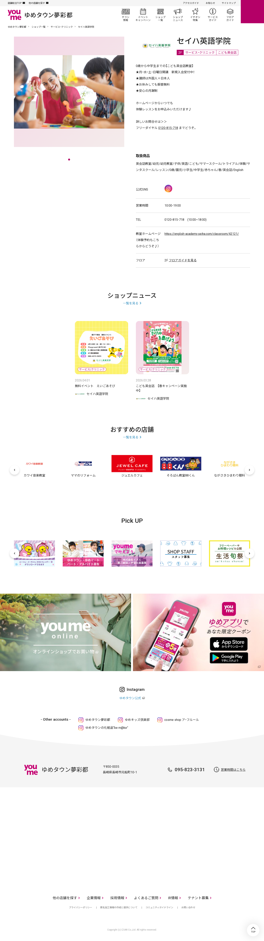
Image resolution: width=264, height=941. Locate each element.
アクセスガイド (191, 3)
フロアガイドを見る (183, 260)
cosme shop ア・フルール (181, 720)
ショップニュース (178, 14)
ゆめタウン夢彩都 (17, 27)
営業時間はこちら (233, 770)
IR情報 (173, 898)
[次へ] (249, 470)
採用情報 (117, 898)
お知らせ (210, 3)
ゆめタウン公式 (130, 698)
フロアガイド (230, 14)
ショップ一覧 (160, 14)
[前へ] (14, 470)
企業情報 (94, 898)
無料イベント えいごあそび (95, 386)
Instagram (168, 188)
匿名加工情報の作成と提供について (118, 907)
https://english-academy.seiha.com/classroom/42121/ (202, 234)
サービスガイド (212, 14)
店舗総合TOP (14, 3)
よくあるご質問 (146, 898)
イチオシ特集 (195, 14)
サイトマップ (229, 3)
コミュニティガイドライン (159, 907)
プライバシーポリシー (80, 907)
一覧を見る (130, 303)
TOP (253, 930)
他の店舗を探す (37, 3)
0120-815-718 (168, 128)
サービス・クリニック (62, 27)
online (252, 11)
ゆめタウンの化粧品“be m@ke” (106, 728)
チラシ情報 (125, 14)
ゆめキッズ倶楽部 (137, 720)
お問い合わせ (188, 907)
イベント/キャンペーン (143, 14)
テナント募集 (198, 898)
